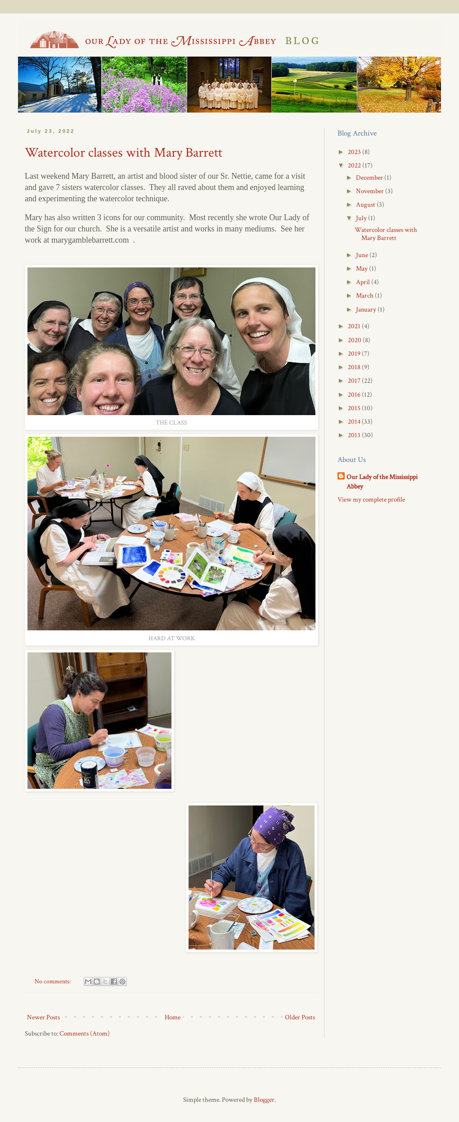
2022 (355, 165)
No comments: (53, 981)
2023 (355, 152)
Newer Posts (43, 1017)
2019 (355, 353)
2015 (355, 408)
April (363, 282)
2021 (355, 326)
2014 (355, 421)
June (362, 255)
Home (172, 1017)
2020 (355, 340)
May (362, 268)
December (370, 177)
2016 (355, 394)
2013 (355, 435)
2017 (355, 380)
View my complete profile (371, 499)
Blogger (264, 1099)
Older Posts (300, 1017)
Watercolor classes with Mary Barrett (123, 153)
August (366, 204)
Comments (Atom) (84, 1033)
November (370, 191)
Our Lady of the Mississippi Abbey (382, 482)
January (367, 309)
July (362, 218)
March (365, 295)
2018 (355, 367)
